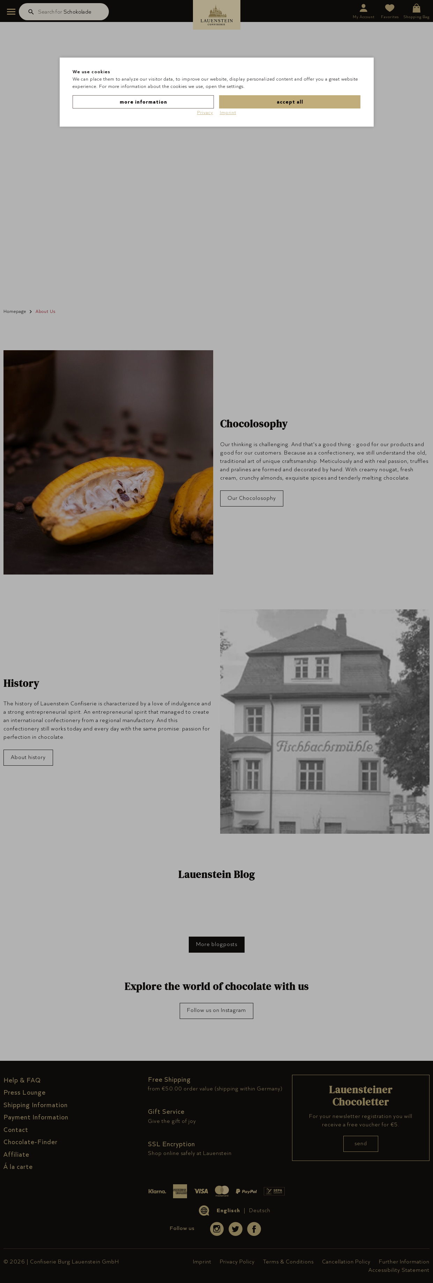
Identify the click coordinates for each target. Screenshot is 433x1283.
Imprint (228, 112)
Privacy (205, 112)
